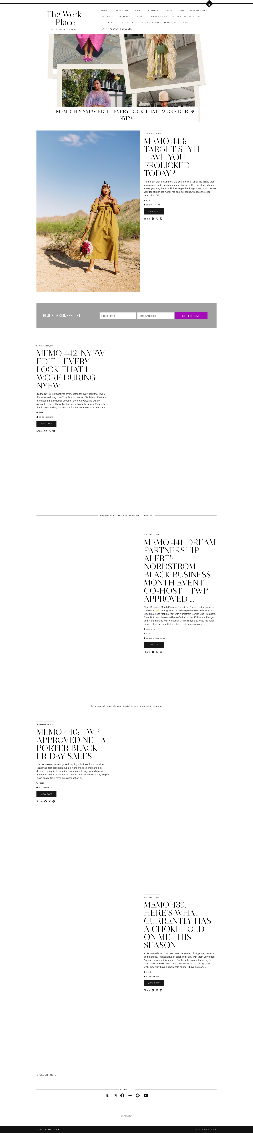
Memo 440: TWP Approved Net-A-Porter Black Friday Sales (72, 744)
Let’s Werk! (107, 17)
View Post (154, 211)
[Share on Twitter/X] (157, 218)
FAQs (181, 10)
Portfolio (125, 17)
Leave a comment (154, 638)
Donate (168, 10)
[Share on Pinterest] (161, 218)
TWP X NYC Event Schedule (116, 29)
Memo (148, 200)
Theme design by (205, 1129)
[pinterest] (138, 1095)
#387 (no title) (121, 10)
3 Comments (44, 788)
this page (133, 706)
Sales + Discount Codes (187, 17)
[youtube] (145, 1095)
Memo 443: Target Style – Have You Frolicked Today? (176, 157)
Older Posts (46, 1075)
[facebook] (122, 1095)
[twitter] (107, 1095)
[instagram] (114, 1095)
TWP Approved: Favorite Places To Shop (165, 23)
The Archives (108, 23)
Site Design (126, 1115)
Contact (153, 10)
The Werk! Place (65, 18)
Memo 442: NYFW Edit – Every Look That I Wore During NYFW (70, 369)
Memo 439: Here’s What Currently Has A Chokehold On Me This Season (177, 925)
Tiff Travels (129, 23)
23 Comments (44, 417)
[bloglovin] (130, 1095)
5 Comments (151, 977)
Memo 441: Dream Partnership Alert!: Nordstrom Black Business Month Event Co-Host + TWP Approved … (180, 570)
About (138, 10)
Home (104, 10)
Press (140, 17)
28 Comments (152, 205)
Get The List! (191, 316)
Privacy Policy (158, 17)
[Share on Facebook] (153, 218)
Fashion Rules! (198, 10)
